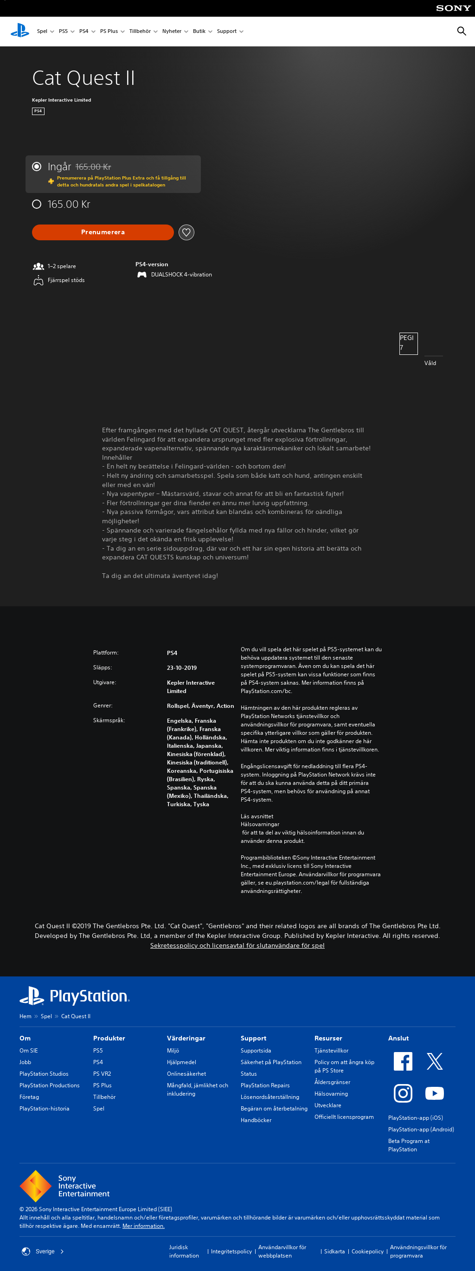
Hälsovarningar (260, 824)
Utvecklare (328, 1105)
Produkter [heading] (109, 1038)
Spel (42, 31)
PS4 (84, 31)
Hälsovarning (331, 1094)
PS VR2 (102, 1074)
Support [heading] (253, 1038)
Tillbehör (140, 31)
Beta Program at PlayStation (409, 1145)
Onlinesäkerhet (186, 1074)
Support (227, 31)
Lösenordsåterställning (270, 1097)
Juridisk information (184, 1251)
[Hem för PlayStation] (20, 31)
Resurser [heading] (328, 1038)
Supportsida (256, 1050)
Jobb (25, 1062)
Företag (29, 1097)
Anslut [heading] (398, 1038)
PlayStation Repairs (265, 1085)
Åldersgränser (332, 1082)
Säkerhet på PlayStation (271, 1062)
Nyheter (171, 31)
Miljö (173, 1050)
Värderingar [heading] (186, 1038)
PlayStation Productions (49, 1085)
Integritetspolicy (231, 1251)
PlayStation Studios (44, 1074)
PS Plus (109, 31)
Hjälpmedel (181, 1062)
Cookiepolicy (368, 1251)
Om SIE (28, 1050)
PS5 (63, 31)
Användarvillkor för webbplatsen (282, 1251)
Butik (199, 31)
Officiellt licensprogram (344, 1117)
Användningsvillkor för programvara (418, 1251)
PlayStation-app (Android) (421, 1129)
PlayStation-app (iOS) (415, 1118)
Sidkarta (334, 1251)
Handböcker (256, 1120)
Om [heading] (25, 1038)
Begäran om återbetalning (274, 1108)
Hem (25, 1016)
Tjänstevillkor (331, 1050)
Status (249, 1074)
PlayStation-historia (44, 1108)
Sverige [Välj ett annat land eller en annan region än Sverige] (42, 1251)
